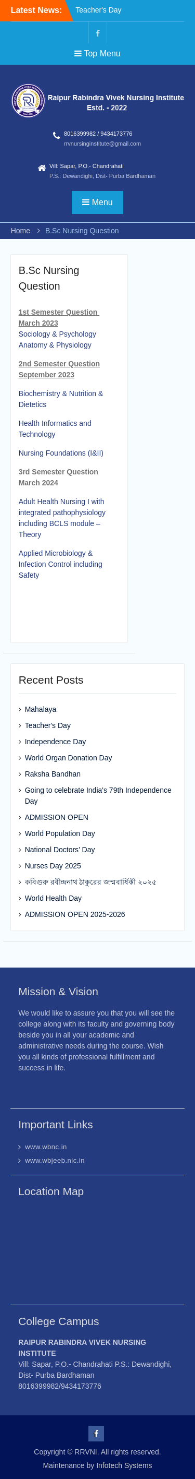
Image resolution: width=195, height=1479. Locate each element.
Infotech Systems (124, 1465)
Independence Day (55, 741)
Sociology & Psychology (57, 334)
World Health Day (53, 898)
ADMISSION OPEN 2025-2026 (75, 914)
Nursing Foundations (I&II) (61, 453)
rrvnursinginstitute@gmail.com (102, 143)
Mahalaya (41, 709)
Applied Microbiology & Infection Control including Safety (60, 564)
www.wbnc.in (46, 1147)
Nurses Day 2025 (53, 866)
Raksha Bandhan (53, 774)
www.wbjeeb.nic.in (55, 1160)
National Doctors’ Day (60, 849)
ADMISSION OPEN (56, 817)
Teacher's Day (98, 10)
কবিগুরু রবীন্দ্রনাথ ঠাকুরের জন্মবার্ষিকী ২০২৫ (91, 882)
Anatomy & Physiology (55, 345)
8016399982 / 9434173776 (98, 133)
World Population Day (60, 833)
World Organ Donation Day (68, 758)
